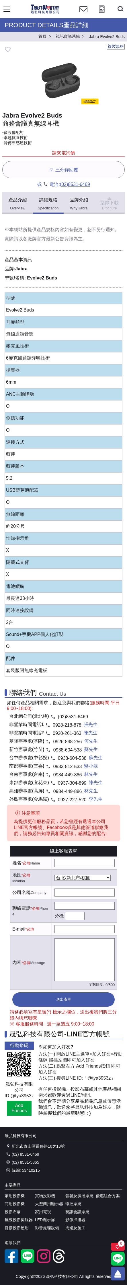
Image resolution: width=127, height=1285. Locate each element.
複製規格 (116, 46)
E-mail (18, 929)
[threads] (60, 1261)
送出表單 (63, 999)
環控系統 (73, 1203)
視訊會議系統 (77, 1211)
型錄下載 (109, 202)
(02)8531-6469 (75, 184)
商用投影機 (15, 1203)
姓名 (17, 862)
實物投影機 (45, 1195)
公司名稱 (21, 892)
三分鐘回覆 (63, 169)
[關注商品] (118, 1247)
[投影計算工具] (102, 14)
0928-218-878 (67, 725)
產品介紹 (17, 203)
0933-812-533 (67, 766)
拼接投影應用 (17, 1227)
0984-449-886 (67, 774)
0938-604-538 (67, 749)
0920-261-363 (67, 733)
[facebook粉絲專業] (11, 1261)
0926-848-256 (67, 741)
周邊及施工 (75, 1227)
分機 (59, 915)
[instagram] (43, 1261)
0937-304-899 (72, 783)
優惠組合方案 (108, 1195)
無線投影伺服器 (19, 1219)
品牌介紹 (79, 203)
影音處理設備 (47, 1227)
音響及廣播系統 (79, 1195)
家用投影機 (15, 1195)
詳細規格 (48, 203)
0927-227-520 (72, 799)
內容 (17, 962)
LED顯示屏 (45, 1219)
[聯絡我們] (83, 14)
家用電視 (43, 1211)
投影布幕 (13, 1211)
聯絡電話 (21, 908)
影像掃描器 (75, 1219)
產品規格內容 (50, 229)
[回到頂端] (118, 1273)
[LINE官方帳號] (27, 1261)
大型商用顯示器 (49, 1203)
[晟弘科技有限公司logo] (45, 12)
